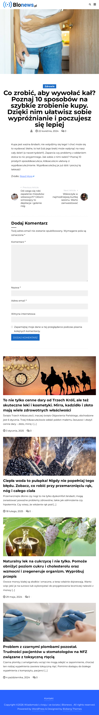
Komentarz (18, 241)
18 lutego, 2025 (13, 511)
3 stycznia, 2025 (13, 430)
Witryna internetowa (23, 313)
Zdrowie (50, 86)
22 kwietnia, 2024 (47, 131)
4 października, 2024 (17, 677)
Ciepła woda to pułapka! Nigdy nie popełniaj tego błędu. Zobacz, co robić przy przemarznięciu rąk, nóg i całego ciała (48, 486)
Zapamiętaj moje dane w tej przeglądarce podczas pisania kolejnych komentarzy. (48, 329)
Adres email (19, 300)
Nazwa (16, 287)
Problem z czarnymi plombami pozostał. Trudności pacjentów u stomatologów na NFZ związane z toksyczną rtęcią (45, 652)
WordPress (38, 708)
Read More (26, 176)
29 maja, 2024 (13, 596)
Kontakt (48, 698)
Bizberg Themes (72, 708)
